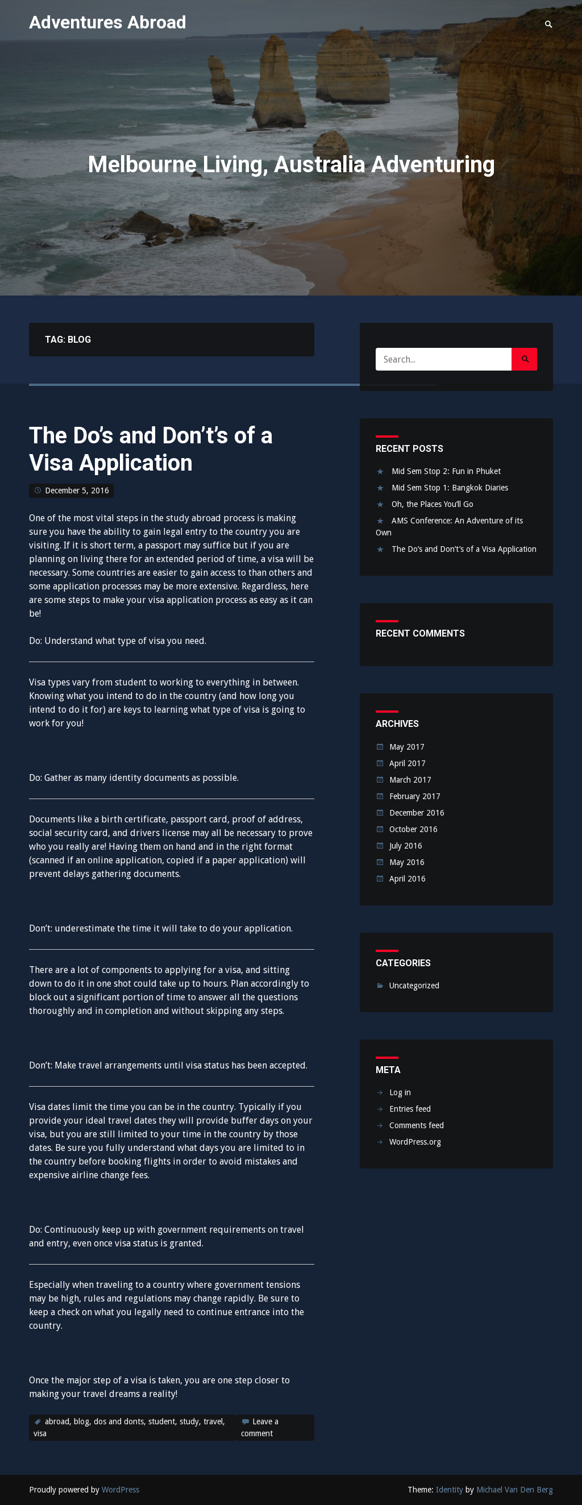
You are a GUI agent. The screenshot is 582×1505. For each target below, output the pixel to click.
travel (213, 1421)
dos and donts (119, 1421)
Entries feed (410, 1108)
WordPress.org (415, 1141)
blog (81, 1421)
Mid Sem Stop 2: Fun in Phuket (446, 471)
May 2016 (407, 862)
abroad (57, 1421)
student (161, 1421)
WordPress (120, 1489)
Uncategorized (414, 985)
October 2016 (413, 829)
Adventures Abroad (107, 22)
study (189, 1421)
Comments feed (416, 1125)
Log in (400, 1092)
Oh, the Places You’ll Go (432, 504)
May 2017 (407, 746)
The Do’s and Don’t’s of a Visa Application (151, 449)
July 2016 (405, 845)
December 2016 (416, 812)
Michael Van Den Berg (514, 1489)
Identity (449, 1489)
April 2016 (407, 878)
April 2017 (407, 763)
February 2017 (414, 796)
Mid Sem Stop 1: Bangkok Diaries (450, 487)
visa (40, 1433)
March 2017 (410, 779)
